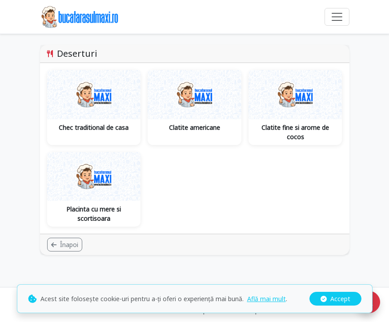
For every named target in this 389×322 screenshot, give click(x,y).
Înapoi (64, 244)
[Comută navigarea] (337, 17)
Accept (335, 299)
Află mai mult (266, 299)
